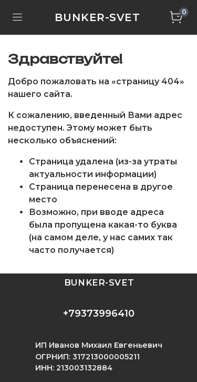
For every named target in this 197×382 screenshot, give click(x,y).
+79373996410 (98, 313)
